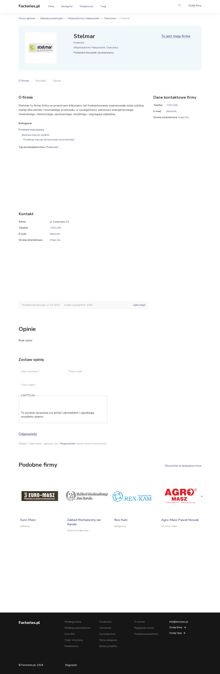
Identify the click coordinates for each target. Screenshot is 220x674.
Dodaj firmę (194, 5)
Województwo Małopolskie (83, 18)
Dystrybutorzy (107, 634)
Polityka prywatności (146, 634)
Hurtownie (105, 628)
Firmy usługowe (108, 640)
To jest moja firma (175, 36)
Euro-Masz (28, 520)
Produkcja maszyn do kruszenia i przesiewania (48, 139)
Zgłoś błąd (139, 305)
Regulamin (71, 665)
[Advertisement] (83, 175)
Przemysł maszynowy (31, 129)
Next (201, 496)
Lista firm (69, 634)
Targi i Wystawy (73, 640)
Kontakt (41, 81)
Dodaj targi (175, 633)
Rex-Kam (120, 520)
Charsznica (110, 18)
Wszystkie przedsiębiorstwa (183, 466)
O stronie (139, 622)
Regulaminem (68, 443)
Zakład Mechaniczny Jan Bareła (84, 522)
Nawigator (67, 6)
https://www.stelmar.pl (63, 240)
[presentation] (45, 404)
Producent (52, 147)
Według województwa (77, 628)
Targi (103, 6)
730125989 (57, 228)
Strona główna (27, 18)
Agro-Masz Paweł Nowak (180, 520)
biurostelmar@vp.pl (61, 234)
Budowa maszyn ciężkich (35, 135)
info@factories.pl (178, 622)
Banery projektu (108, 646)
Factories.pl (29, 6)
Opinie (57, 81)
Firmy (51, 6)
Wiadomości (86, 6)
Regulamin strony (144, 628)
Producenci (105, 622)
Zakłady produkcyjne (51, 18)
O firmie (24, 81)
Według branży (72, 622)
